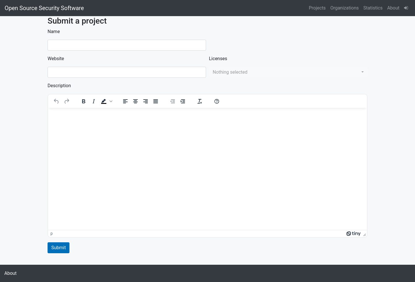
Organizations (344, 8)
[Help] (217, 101)
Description (59, 85)
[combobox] (288, 72)
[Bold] (83, 101)
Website (56, 58)
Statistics (373, 8)
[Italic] (94, 101)
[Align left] (125, 101)
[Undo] (56, 101)
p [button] (51, 233)
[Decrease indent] (173, 101)
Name (54, 31)
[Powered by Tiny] (353, 233)
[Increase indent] (183, 101)
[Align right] (145, 101)
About (393, 8)
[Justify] (156, 101)
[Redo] (66, 101)
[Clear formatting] (200, 101)
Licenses (218, 58)
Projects (317, 8)
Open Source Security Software (44, 8)
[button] (106, 101)
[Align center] (135, 101)
